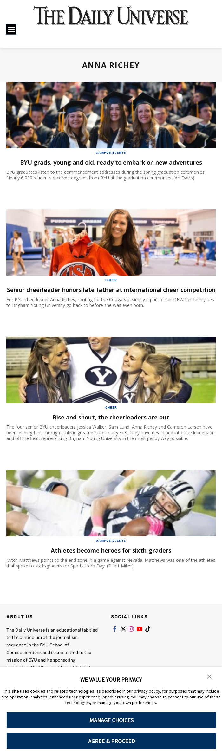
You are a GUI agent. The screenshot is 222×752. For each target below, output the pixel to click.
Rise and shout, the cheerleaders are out (111, 425)
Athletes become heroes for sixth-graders (111, 558)
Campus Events (111, 152)
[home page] (111, 19)
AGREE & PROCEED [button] (111, 741)
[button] (209, 676)
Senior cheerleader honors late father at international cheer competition (102, 293)
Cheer (111, 280)
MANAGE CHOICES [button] (111, 720)
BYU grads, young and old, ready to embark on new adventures (111, 162)
